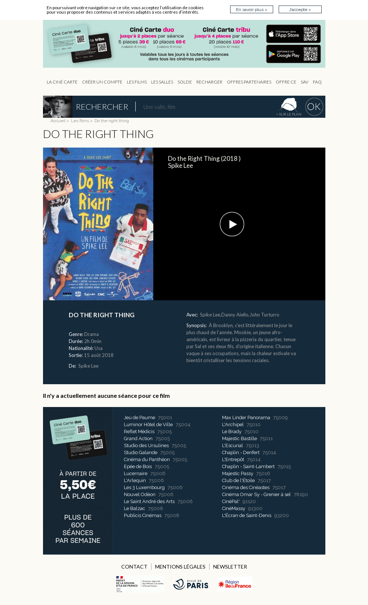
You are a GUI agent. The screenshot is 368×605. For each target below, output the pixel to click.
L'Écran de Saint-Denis (246, 515)
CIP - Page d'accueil (188, 43)
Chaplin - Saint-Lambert (248, 466)
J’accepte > (300, 9)
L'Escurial (232, 445)
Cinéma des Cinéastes (245, 487)
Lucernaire (135, 473)
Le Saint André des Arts (149, 501)
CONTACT (134, 566)
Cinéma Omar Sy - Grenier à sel (256, 494)
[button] (231, 224)
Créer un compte (102, 82)
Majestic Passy (237, 473)
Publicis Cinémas (142, 515)
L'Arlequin (135, 480)
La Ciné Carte (62, 82)
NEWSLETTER (230, 566)
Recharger (209, 82)
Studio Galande (140, 452)
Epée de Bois (138, 466)
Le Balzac (134, 508)
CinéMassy (233, 508)
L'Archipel (233, 424)
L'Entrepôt (233, 459)
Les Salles (162, 82)
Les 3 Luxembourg (144, 487)
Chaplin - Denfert (241, 452)
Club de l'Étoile (238, 480)
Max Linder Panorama (246, 417)
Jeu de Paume (139, 417)
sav (304, 82)
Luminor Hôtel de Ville (148, 424)
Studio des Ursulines (146, 445)
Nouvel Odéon (140, 494)
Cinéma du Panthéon (147, 459)
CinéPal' (231, 501)
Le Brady (232, 431)
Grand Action (138, 438)
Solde (185, 82)
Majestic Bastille (239, 438)
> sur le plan (288, 114)
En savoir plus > (251, 9)
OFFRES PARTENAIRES (249, 82)
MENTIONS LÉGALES (180, 566)
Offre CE (286, 82)
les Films (137, 82)
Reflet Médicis (139, 431)
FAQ (317, 82)
